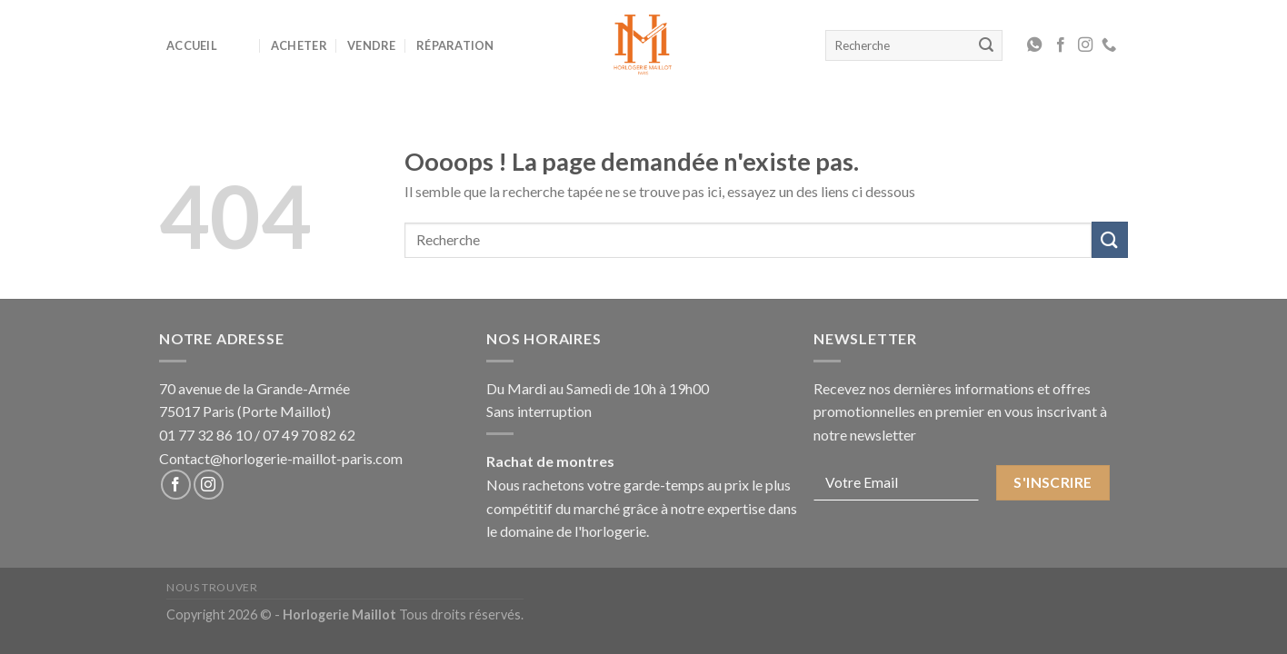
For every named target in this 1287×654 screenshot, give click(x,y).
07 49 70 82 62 (309, 434)
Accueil (191, 45)
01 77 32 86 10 (205, 434)
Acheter (299, 45)
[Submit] (1110, 239)
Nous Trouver (211, 587)
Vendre (371, 45)
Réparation (455, 45)
